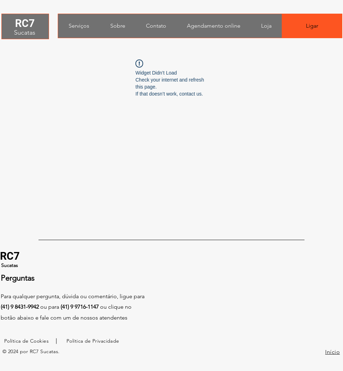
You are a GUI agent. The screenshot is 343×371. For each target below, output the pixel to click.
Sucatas (24, 32)
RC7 (25, 23)
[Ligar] (312, 26)
